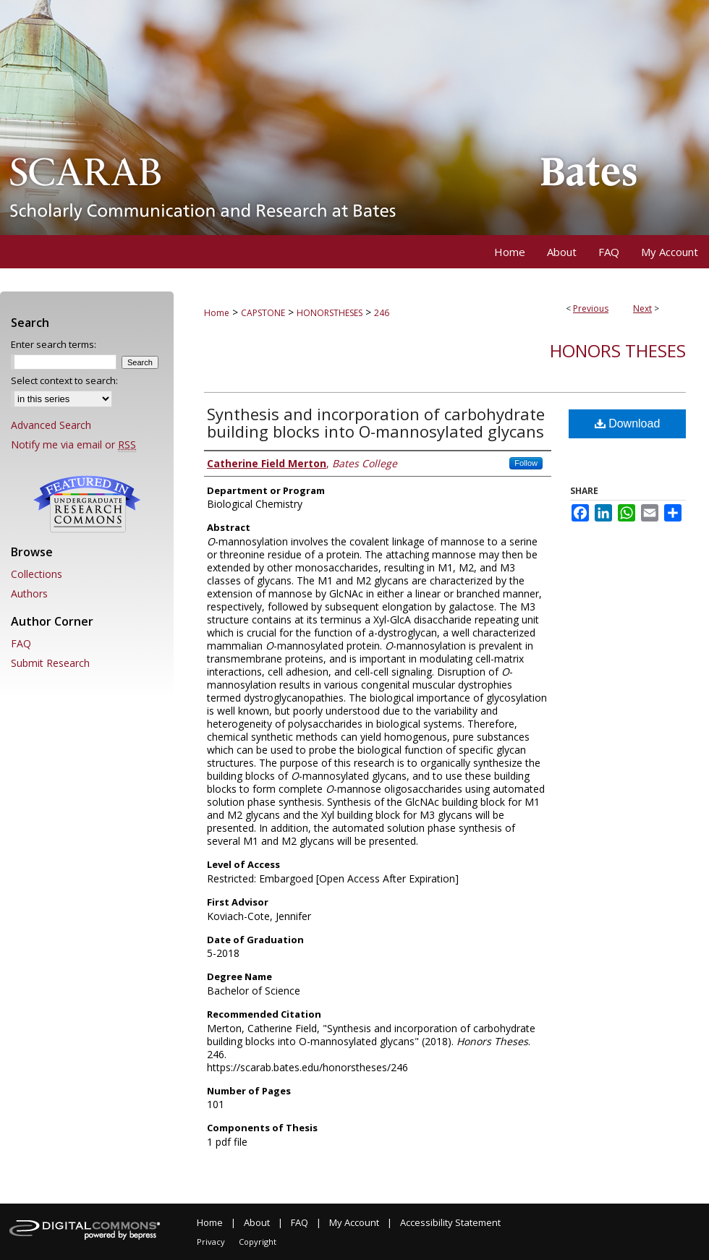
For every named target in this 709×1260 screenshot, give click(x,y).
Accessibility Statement (450, 1222)
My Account (354, 1222)
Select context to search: (64, 380)
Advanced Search (51, 425)
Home (216, 313)
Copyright (257, 1241)
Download (628, 423)
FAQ (21, 643)
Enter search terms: (53, 344)
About (257, 1222)
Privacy (211, 1241)
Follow (526, 463)
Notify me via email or (73, 444)
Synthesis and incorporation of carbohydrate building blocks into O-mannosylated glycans (376, 422)
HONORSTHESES (329, 313)
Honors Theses (618, 350)
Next (642, 308)
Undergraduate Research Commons (86, 504)
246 (381, 313)
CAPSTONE (263, 313)
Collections (36, 574)
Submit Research (50, 663)
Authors (29, 593)
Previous (590, 308)
